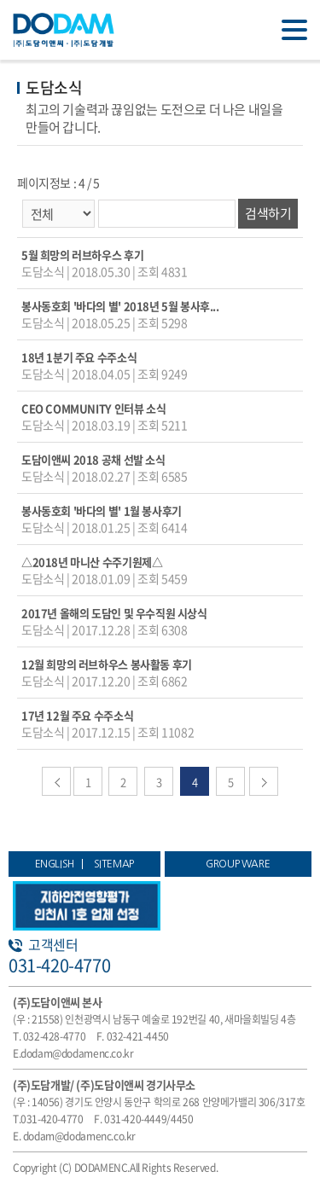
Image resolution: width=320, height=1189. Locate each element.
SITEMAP (114, 864)
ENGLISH (54, 864)
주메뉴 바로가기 (0, 0)
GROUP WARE (238, 864)
